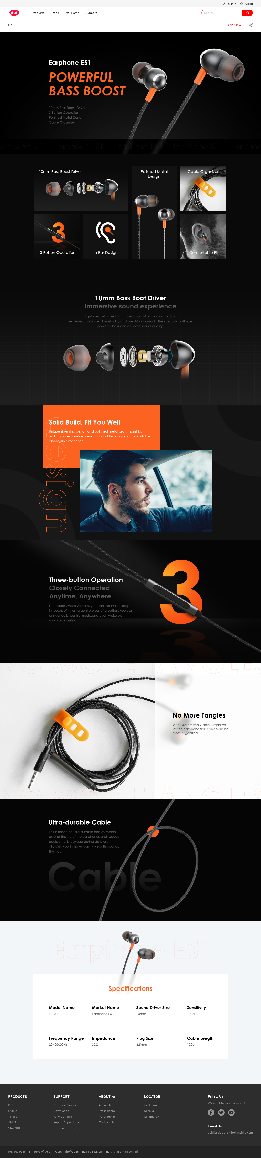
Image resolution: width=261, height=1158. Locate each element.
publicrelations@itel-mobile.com (230, 1132)
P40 (11, 1105)
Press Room (107, 1111)
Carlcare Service (64, 1105)
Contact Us (106, 1122)
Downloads (61, 1111)
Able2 (12, 1122)
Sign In (232, 3)
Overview (234, 25)
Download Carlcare (67, 1128)
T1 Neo (12, 1116)
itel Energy (151, 1116)
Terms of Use (41, 1152)
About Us (105, 1105)
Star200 (14, 1128)
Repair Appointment (67, 1122)
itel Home (150, 1105)
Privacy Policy (17, 1152)
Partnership (107, 1116)
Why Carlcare (63, 1116)
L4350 (12, 1111)
